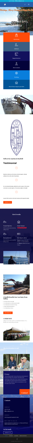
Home (6, 435)
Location (16, 435)
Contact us (8, 202)
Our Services (8, 312)
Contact (24, 392)
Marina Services (23, 435)
